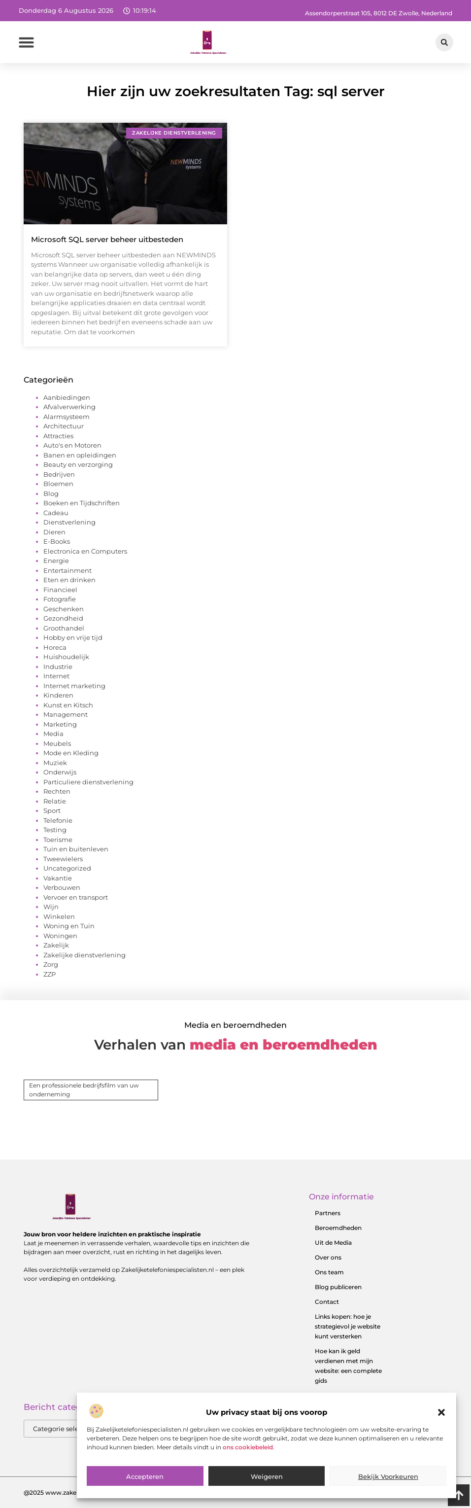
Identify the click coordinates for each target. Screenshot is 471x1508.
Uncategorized (67, 868)
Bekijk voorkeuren (388, 1498)
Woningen (60, 936)
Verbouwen (61, 887)
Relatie (54, 801)
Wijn (51, 907)
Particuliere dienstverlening (88, 782)
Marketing (60, 724)
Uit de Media (333, 1242)
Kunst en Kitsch (68, 705)
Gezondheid (63, 618)
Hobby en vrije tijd (72, 637)
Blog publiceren (338, 1287)
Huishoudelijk (66, 657)
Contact (327, 1301)
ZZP (49, 974)
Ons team (329, 1272)
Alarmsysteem (66, 417)
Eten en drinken (69, 580)
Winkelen (59, 916)
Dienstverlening (69, 522)
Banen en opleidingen (79, 455)
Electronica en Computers (85, 551)
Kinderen (58, 695)
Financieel (60, 590)
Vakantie (57, 878)
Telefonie (57, 820)
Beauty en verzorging (78, 464)
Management (65, 714)
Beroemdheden (338, 1227)
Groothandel (63, 628)
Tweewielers (63, 859)
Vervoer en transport (75, 897)
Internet (56, 676)
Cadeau (55, 513)
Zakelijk (56, 945)
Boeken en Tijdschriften (81, 503)
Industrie (57, 666)
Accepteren (145, 1498)
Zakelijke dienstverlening (84, 955)
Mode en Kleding (71, 753)
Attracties (58, 436)
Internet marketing (74, 686)
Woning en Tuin (69, 926)
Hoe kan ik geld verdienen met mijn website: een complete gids (348, 1365)
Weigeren (267, 1498)
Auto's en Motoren (72, 445)
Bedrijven (59, 474)
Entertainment (67, 570)
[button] (441, 1434)
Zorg (50, 964)
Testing (55, 830)
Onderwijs (59, 772)
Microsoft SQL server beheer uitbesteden (107, 239)
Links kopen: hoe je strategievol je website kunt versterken (347, 1326)
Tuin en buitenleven (75, 849)
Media (53, 733)
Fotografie (59, 599)
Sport (52, 810)
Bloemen (58, 484)
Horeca (55, 647)
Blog (51, 493)
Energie (56, 560)
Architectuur (63, 426)
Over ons (328, 1257)
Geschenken (63, 609)
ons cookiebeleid (248, 1469)
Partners (327, 1213)
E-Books (56, 541)
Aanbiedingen (66, 397)
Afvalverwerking (69, 407)
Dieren (54, 532)
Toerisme (57, 839)
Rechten (56, 791)
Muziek (55, 763)
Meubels (57, 743)
